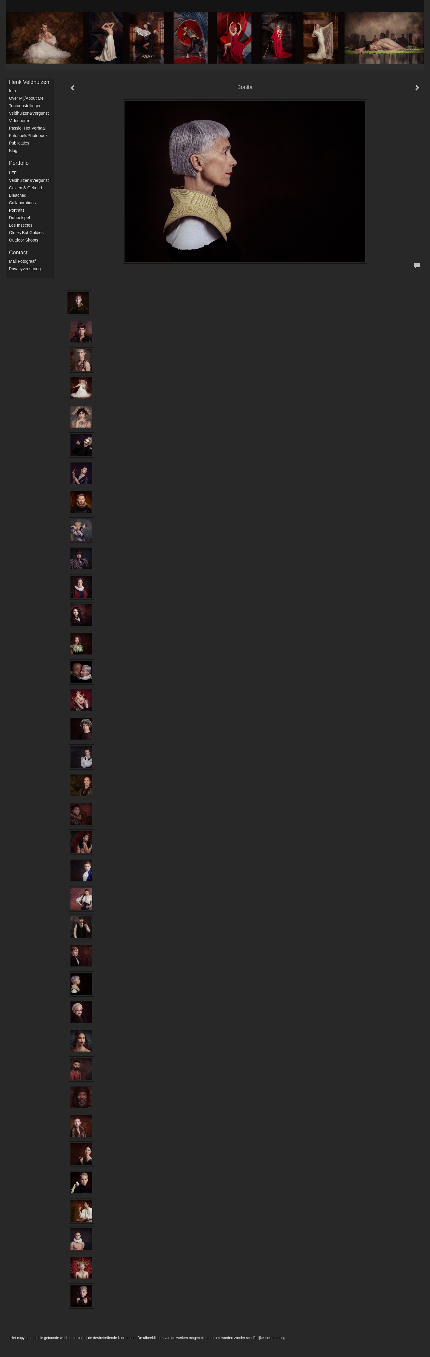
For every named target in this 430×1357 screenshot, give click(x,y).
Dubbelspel (19, 217)
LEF (13, 172)
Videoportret (20, 120)
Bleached (17, 195)
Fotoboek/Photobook (28, 135)
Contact (18, 253)
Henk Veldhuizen (29, 82)
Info (12, 90)
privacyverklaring (25, 268)
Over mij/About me (26, 98)
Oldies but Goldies (26, 232)
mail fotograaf (22, 261)
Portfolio (19, 163)
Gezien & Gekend (25, 187)
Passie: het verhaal (27, 128)
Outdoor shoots (23, 240)
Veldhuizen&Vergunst (29, 113)
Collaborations (22, 202)
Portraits (16, 210)
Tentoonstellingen (25, 105)
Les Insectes (21, 225)
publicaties (19, 143)
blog (13, 150)
